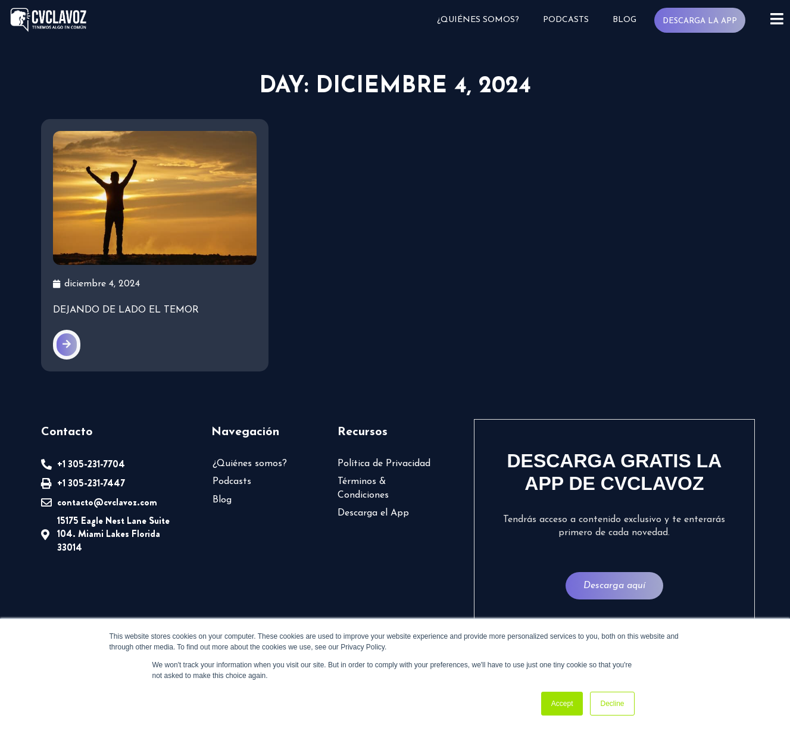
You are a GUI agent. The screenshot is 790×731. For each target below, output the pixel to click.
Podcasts (566, 19)
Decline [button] (612, 703)
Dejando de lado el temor (126, 310)
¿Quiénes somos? (478, 19)
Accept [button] (562, 703)
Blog (624, 19)
